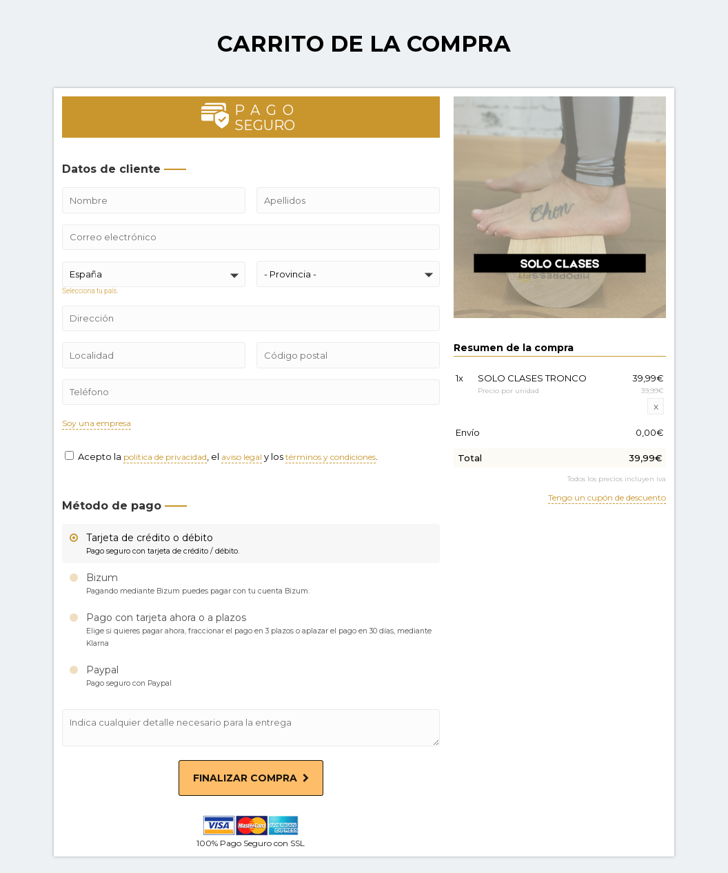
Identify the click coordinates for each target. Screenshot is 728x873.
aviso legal (241, 457)
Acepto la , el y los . (221, 456)
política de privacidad (165, 457)
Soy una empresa (96, 423)
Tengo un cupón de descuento (607, 498)
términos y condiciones (330, 457)
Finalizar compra (251, 778)
